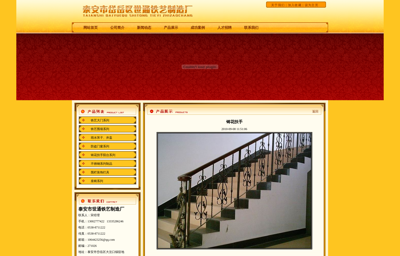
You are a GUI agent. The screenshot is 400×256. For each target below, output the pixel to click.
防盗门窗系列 (100, 146)
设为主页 (311, 5)
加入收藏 (295, 5)
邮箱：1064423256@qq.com (96, 239)
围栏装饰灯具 (100, 172)
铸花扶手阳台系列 (103, 155)
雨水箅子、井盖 (101, 137)
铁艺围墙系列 (100, 129)
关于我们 (278, 5)
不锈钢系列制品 (101, 163)
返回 (315, 111)
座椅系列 (97, 181)
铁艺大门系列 (100, 120)
